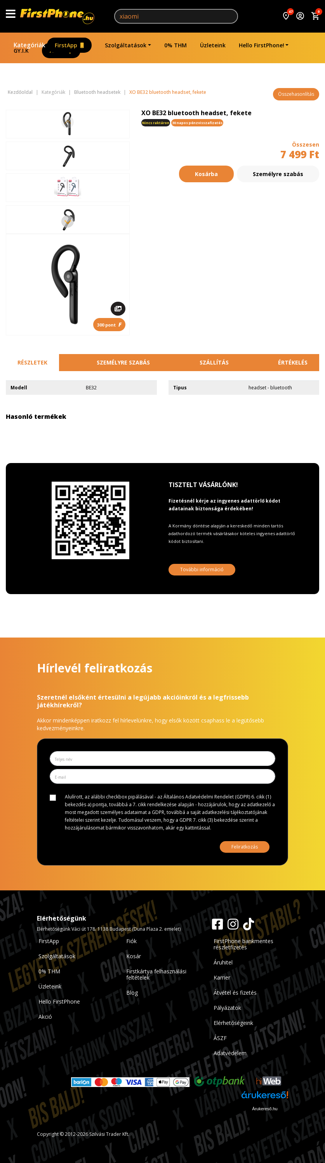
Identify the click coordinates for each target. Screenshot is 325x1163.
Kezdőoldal (20, 92)
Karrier (222, 977)
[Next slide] (67, 221)
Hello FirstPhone (59, 1001)
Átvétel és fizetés (235, 992)
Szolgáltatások (125, 45)
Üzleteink (213, 45)
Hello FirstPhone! (261, 45)
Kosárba (206, 174)
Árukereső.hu (264, 1108)
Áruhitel (223, 962)
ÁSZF (220, 1038)
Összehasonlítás (296, 94)
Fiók (131, 941)
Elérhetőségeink (233, 1022)
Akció (45, 1016)
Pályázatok (227, 1007)
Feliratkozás (244, 846)
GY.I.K (21, 50)
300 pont (109, 324)
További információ (202, 569)
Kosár (133, 956)
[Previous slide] (67, 122)
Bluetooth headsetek (97, 92)
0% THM (175, 45)
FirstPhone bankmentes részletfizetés (243, 944)
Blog (132, 992)
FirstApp (69, 45)
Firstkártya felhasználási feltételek (156, 974)
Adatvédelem (230, 1053)
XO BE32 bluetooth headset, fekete (167, 92)
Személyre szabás (278, 174)
